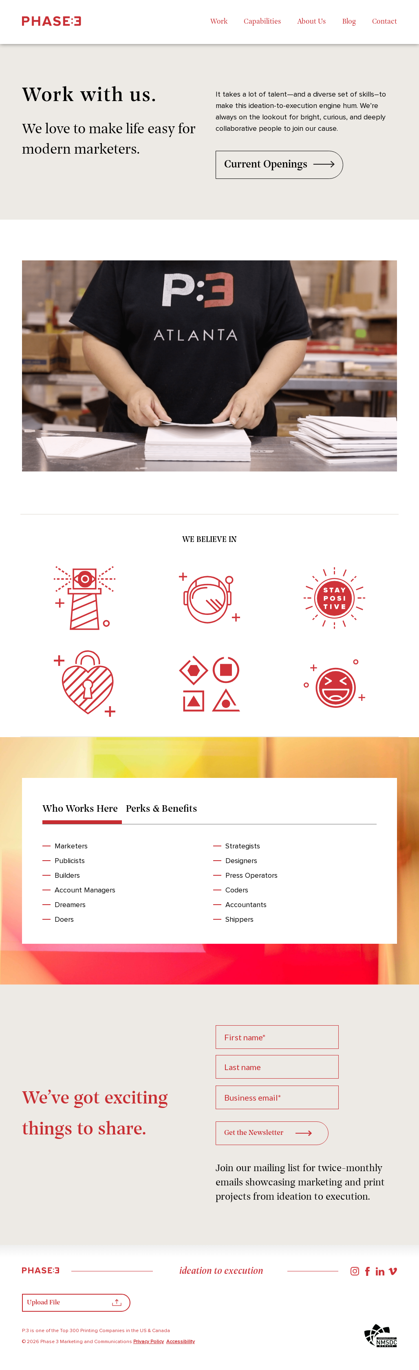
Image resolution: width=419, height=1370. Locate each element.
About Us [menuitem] (312, 22)
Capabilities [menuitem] (262, 22)
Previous (116, 367)
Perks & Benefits (162, 809)
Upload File (74, 1305)
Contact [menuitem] (384, 22)
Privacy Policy (148, 1342)
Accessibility (180, 1342)
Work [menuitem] (218, 22)
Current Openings (279, 165)
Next (303, 367)
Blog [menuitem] (349, 22)
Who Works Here (80, 809)
